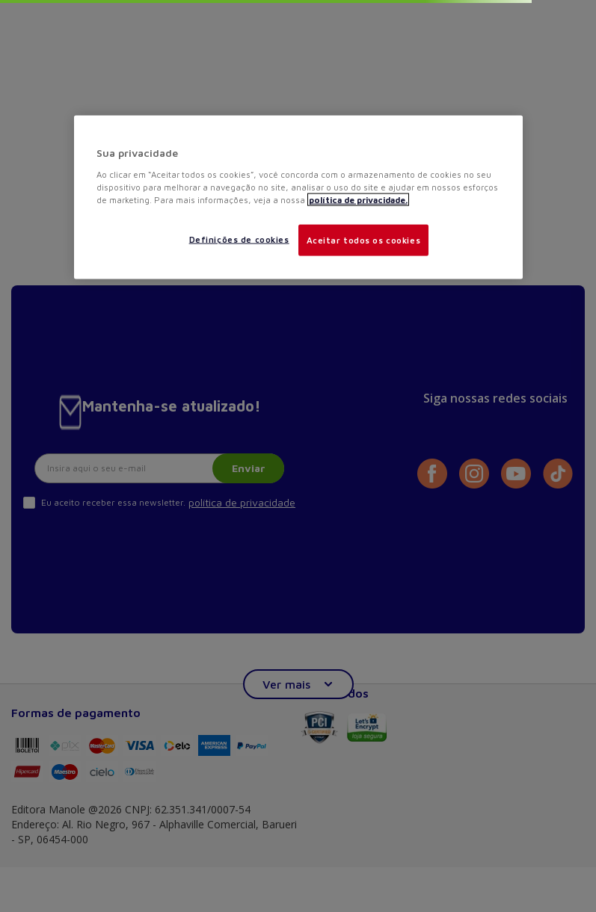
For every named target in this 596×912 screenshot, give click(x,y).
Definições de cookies (239, 238)
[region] (298, 197)
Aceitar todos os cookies (364, 239)
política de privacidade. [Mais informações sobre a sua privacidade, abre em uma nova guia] (358, 199)
